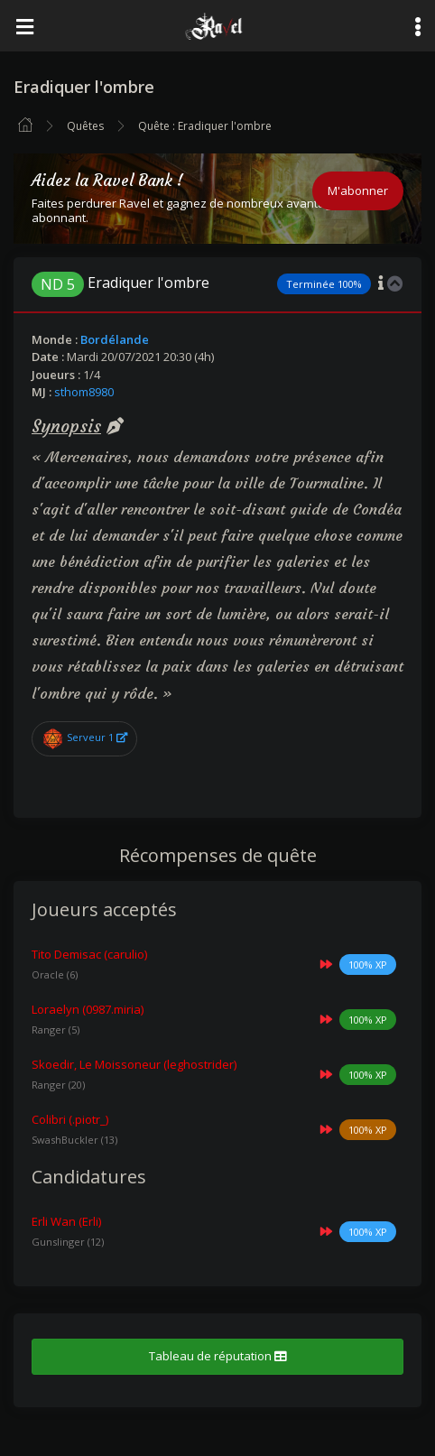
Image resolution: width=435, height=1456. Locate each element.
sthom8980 (84, 392)
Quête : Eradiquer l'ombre (205, 126)
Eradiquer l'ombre (120, 282)
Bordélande (114, 339)
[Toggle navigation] (24, 25)
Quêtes (85, 126)
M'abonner (358, 190)
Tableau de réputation (217, 1356)
